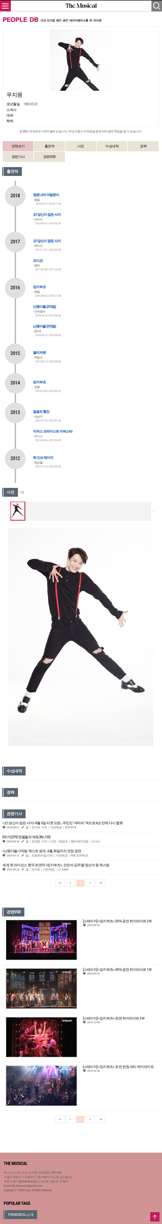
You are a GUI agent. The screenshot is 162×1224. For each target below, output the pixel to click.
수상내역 (111, 146)
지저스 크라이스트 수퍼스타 (52, 431)
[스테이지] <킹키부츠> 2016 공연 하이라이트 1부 (117, 970)
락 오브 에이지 (43, 458)
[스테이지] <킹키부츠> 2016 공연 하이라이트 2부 (117, 921)
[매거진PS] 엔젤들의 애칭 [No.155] (26, 837)
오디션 (38, 261)
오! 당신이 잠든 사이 (47, 215)
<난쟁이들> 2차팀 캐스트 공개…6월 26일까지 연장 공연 (41, 851)
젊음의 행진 (41, 412)
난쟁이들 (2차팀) (44, 307)
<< (60, 883)
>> (101, 883)
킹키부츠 (39, 287)
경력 (143, 146)
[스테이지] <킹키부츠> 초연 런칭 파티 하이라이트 (118, 1067)
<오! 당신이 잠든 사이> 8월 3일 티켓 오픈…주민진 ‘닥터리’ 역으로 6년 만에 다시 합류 (62, 823)
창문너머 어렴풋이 (46, 195)
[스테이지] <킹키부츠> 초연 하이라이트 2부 (114, 1018)
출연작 (49, 146)
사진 (80, 146)
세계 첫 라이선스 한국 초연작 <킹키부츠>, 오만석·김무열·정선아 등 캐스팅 (55, 865)
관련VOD (49, 157)
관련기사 (18, 157)
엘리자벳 (39, 353)
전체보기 (18, 146)
